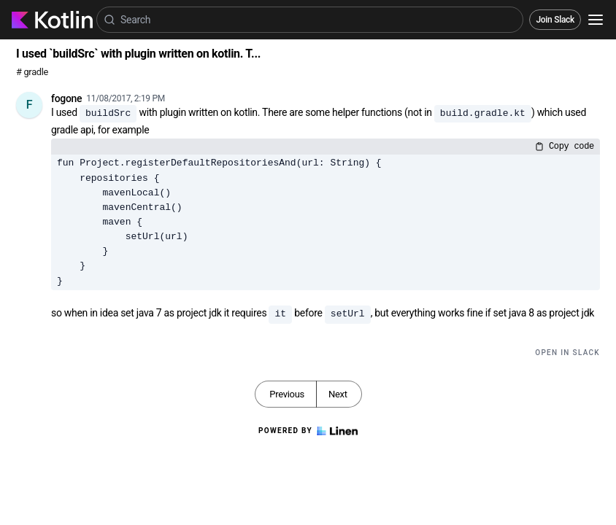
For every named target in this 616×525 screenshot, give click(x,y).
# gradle (32, 71)
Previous (286, 394)
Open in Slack (567, 353)
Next (337, 394)
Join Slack (555, 20)
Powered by (308, 431)
